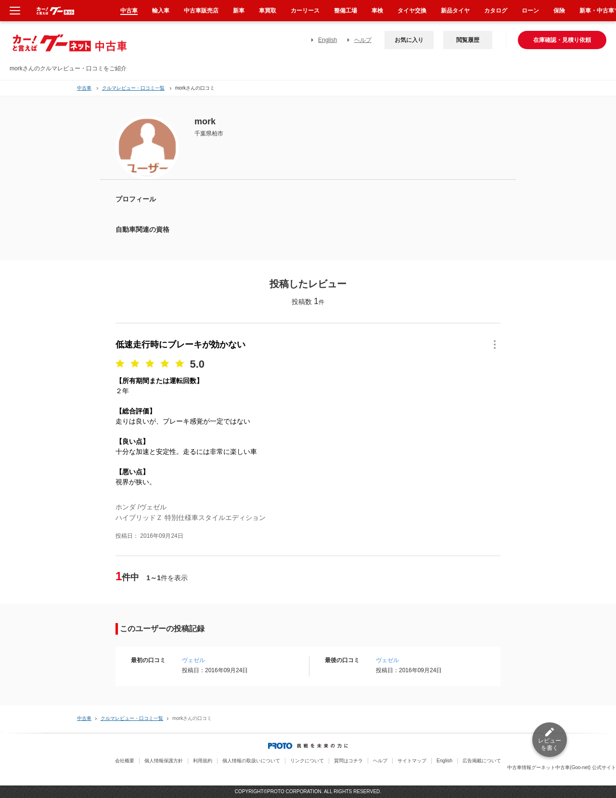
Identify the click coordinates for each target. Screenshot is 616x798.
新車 (238, 10)
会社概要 (124, 760)
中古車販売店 (201, 10)
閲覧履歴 (467, 40)
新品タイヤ (455, 10)
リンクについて (307, 760)
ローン (530, 10)
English (327, 40)
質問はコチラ (348, 760)
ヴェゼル (193, 660)
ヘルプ (363, 40)
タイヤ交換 (412, 10)
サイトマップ (412, 760)
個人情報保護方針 (163, 760)
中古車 (84, 88)
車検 (377, 10)
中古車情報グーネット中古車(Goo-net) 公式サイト (561, 767)
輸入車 (160, 10)
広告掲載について (481, 760)
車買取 (267, 10)
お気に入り (409, 40)
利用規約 (202, 760)
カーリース (305, 10)
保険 (559, 10)
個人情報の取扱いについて (251, 760)
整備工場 (345, 10)
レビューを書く (549, 744)
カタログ (495, 10)
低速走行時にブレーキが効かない (180, 344)
